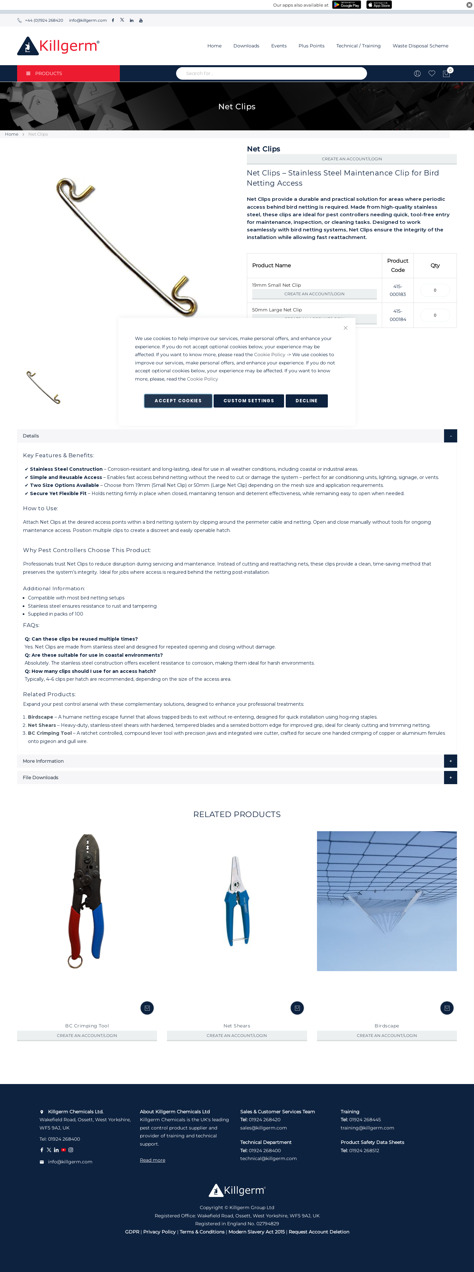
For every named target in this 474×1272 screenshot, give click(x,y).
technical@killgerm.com (268, 1158)
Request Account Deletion (319, 1232)
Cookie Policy (269, 355)
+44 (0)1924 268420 (40, 20)
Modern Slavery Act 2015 (256, 1232)
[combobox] (271, 73)
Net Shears (42, 725)
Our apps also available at (301, 5)
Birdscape (40, 717)
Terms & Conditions (202, 1232)
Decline (307, 401)
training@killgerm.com (367, 1128)
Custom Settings (249, 401)
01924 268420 (264, 1120)
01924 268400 (64, 1139)
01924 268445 (365, 1120)
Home (214, 46)
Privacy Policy (159, 1232)
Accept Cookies (178, 401)
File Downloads (40, 778)
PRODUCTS (44, 73)
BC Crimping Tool (50, 733)
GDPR (132, 1232)
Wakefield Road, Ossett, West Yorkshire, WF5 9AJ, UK (85, 1120)
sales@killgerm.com (263, 1128)
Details (31, 436)
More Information (43, 761)
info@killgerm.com (87, 20)
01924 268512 (364, 1150)
